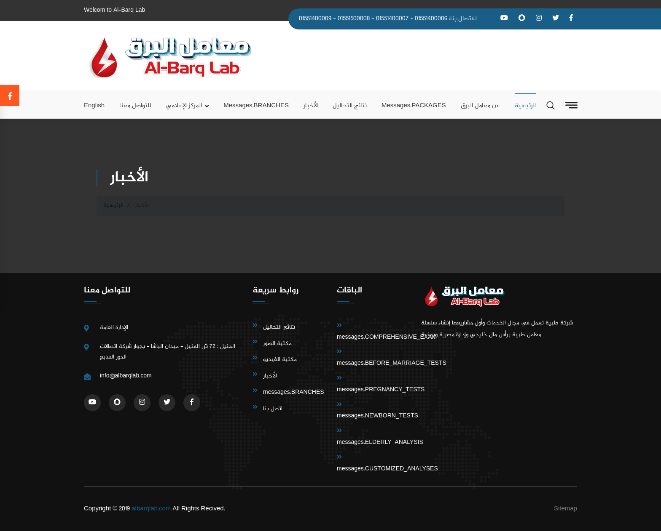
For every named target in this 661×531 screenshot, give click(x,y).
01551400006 (431, 18)
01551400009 (315, 18)
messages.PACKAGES (414, 106)
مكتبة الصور (277, 343)
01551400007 (392, 18)
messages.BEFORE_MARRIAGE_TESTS (391, 363)
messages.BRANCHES (256, 106)
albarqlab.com (151, 509)
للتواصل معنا (135, 106)
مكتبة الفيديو (280, 359)
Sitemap (565, 509)
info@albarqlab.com (126, 376)
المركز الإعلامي (184, 106)
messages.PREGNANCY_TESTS (381, 390)
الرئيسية (525, 106)
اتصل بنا (272, 409)
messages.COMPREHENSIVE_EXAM (387, 337)
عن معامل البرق (480, 106)
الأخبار (311, 106)
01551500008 (354, 18)
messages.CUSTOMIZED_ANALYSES (387, 469)
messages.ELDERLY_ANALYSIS (380, 442)
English (94, 106)
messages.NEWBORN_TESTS (377, 416)
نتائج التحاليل (350, 106)
